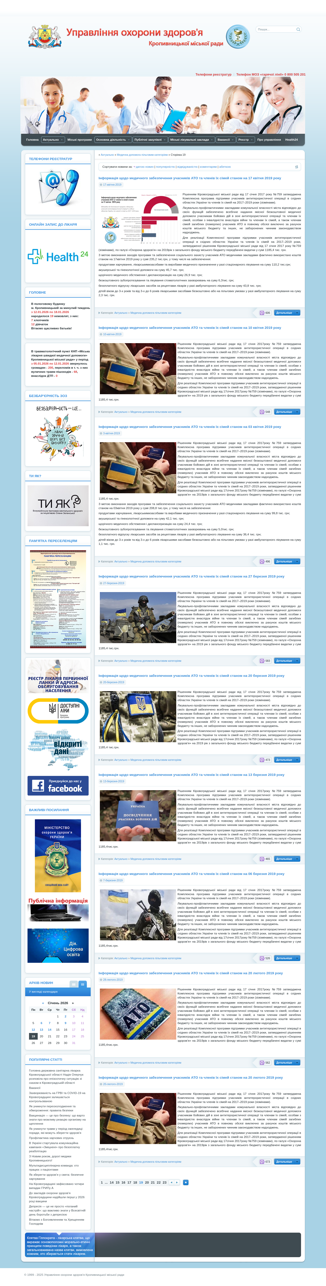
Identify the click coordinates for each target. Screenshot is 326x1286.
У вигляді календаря (82, 984)
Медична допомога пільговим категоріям (155, 312)
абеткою (225, 167)
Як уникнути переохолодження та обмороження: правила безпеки (52, 1108)
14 (112, 1182)
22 (159, 1182)
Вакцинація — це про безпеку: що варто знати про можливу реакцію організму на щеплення (57, 1119)
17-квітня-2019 (112, 184)
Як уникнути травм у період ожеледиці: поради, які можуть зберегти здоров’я (56, 1131)
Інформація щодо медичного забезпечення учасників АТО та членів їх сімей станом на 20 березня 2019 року (191, 676)
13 (41, 1029)
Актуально (120, 312)
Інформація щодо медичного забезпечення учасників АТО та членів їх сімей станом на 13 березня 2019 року (191, 775)
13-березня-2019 (113, 781)
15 (117, 1182)
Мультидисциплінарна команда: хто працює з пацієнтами (54, 1167)
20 (147, 1182)
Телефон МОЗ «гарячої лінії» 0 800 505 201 (271, 74)
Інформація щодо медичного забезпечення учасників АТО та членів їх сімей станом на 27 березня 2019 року (191, 576)
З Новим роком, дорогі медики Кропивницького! (50, 1158)
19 (33, 1036)
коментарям (208, 167)
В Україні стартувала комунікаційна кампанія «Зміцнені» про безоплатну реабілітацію (54, 1147)
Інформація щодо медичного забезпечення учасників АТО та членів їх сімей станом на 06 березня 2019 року (191, 874)
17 (129, 1182)
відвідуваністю (187, 167)
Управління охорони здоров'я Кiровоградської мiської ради (138, 37)
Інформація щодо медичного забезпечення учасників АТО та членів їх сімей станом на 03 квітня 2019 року (190, 427)
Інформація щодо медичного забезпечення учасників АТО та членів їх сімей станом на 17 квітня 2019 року (190, 178)
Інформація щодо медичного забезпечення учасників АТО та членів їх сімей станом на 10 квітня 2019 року (190, 328)
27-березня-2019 (113, 583)
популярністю (165, 167)
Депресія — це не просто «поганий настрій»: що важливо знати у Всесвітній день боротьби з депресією (57, 1210)
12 (33, 1029)
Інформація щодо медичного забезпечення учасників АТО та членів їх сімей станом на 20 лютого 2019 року (191, 973)
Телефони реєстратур (214, 74)
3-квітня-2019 (111, 433)
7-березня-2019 (113, 880)
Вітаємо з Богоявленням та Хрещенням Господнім (56, 1221)
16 (123, 1182)
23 (165, 1182)
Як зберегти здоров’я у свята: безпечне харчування (56, 1177)
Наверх (185, 1182)
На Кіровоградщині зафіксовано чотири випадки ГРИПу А (56, 1186)
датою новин (145, 167)
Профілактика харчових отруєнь (51, 1138)
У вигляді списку (74, 984)
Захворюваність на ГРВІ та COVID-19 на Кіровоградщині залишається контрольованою (57, 1097)
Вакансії (34, 1088)
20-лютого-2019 (113, 1084)
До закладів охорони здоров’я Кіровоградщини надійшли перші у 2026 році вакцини (57, 1197)
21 (153, 1182)
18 (135, 1182)
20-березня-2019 (113, 682)
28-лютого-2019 (113, 979)
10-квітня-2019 (112, 334)
